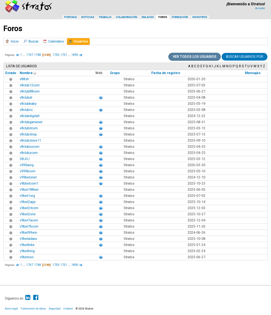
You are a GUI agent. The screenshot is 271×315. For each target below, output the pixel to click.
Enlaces (148, 17)
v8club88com (30, 91)
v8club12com (30, 85)
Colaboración (126, 17)
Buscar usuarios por (244, 57)
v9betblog (27, 251)
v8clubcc (26, 110)
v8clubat (26, 97)
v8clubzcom (29, 153)
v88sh (24, 79)
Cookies (68, 308)
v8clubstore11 (30, 140)
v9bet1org (27, 196)
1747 (29, 55)
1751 (63, 55)
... (24, 55)
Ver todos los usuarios (194, 57)
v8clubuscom (29, 147)
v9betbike (27, 245)
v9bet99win (28, 233)
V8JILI (25, 159)
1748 (37, 55)
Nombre (26, 73)
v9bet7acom (29, 220)
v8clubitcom (29, 128)
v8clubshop (28, 134)
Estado (10, 73)
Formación (180, 17)
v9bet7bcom (29, 226)
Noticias (87, 17)
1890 (74, 55)
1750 (56, 55)
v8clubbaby (28, 104)
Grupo (115, 73)
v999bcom (27, 171)
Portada (70, 17)
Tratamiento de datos (33, 308)
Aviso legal (11, 308)
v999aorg (27, 165)
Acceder (260, 8)
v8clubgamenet (31, 122)
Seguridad (55, 308)
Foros (162, 17)
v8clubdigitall (29, 116)
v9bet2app (28, 202)
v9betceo (27, 257)
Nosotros (199, 17)
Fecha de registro (165, 73)
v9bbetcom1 (29, 183)
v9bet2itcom (29, 208)
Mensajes (253, 73)
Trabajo (105, 17)
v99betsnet (28, 177)
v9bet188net (29, 190)
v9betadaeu (28, 239)
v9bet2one (28, 214)
